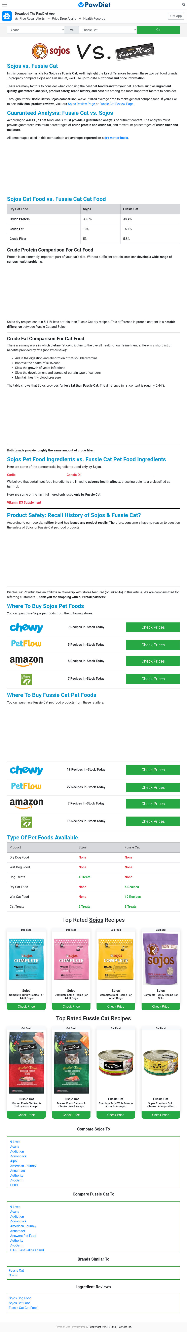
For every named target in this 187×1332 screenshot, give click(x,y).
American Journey (23, 1166)
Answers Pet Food (23, 1236)
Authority (16, 1175)
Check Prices (153, 627)
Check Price (26, 1006)
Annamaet (17, 1171)
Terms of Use (62, 1326)
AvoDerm (16, 1180)
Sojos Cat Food (20, 1303)
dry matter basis (116, 138)
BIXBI (14, 1185)
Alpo (13, 1161)
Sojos (13, 1275)
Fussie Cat (16, 1270)
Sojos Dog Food (20, 1298)
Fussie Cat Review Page (117, 104)
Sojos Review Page (81, 104)
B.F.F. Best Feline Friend (27, 1250)
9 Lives (15, 1142)
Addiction (17, 1151)
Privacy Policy (80, 1326)
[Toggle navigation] (4, 4)
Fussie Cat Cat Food (23, 1308)
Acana (14, 1147)
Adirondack (18, 1156)
